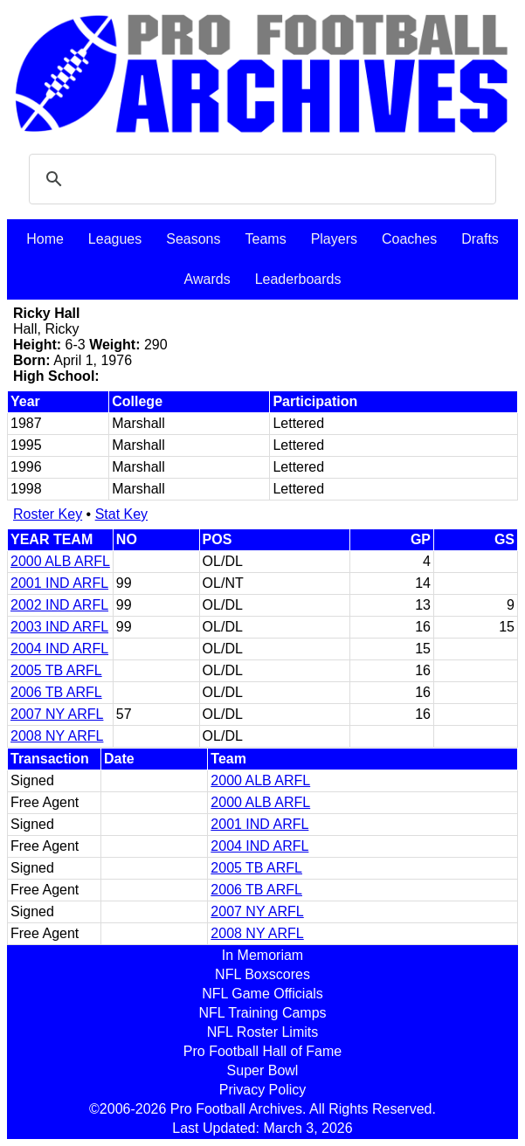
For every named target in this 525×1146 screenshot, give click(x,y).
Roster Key (47, 514)
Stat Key (121, 514)
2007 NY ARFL (56, 714)
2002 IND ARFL (59, 604)
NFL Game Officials (262, 993)
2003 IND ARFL (59, 626)
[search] (260, 179)
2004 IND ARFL (59, 648)
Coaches (409, 238)
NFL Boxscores (262, 974)
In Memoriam (262, 955)
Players (334, 238)
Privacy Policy (263, 1089)
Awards (207, 279)
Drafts (480, 238)
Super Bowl (263, 1070)
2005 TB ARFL (56, 670)
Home (45, 238)
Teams (266, 238)
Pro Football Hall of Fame (262, 1051)
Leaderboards (298, 279)
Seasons (193, 238)
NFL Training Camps (262, 1012)
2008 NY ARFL (56, 735)
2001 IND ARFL (59, 583)
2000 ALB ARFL (60, 561)
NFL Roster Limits (262, 1032)
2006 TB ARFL (56, 692)
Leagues (115, 238)
